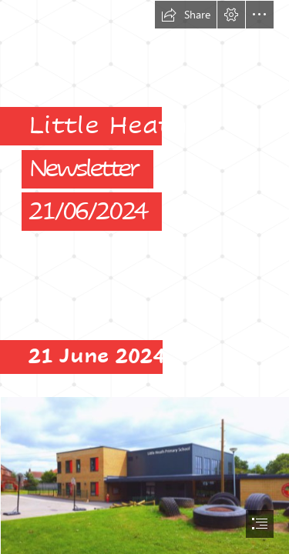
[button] (186, 14)
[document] (144, 277)
